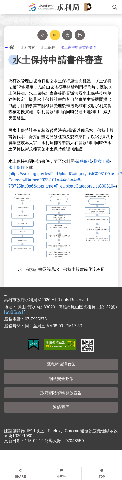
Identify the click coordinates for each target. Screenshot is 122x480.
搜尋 (114, 7)
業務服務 (84, 161)
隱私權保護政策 (61, 364)
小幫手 (61, 476)
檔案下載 (102, 161)
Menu (6, 7)
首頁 (11, 47)
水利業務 (28, 47)
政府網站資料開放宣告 (61, 393)
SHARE (20, 476)
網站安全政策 (61, 379)
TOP (102, 476)
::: (6, 46)
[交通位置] (13, 312)
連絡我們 (61, 407)
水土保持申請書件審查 (79, 47)
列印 (80, 35)
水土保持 (48, 47)
